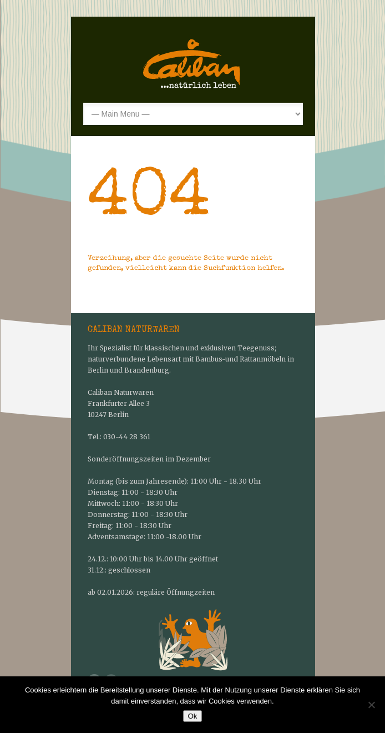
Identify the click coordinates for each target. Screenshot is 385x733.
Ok (192, 716)
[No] (371, 704)
